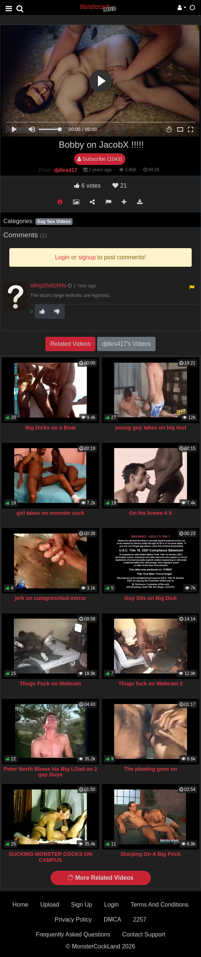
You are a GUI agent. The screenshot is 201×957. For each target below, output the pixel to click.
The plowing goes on (150, 769)
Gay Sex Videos (54, 221)
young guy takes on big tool (150, 428)
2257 (140, 919)
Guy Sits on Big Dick (150, 598)
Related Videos (70, 344)
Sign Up (81, 904)
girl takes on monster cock (50, 513)
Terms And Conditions (160, 904)
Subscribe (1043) (99, 159)
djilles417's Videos (126, 344)
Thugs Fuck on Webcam (50, 684)
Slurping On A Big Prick (150, 854)
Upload (49, 904)
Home (20, 904)
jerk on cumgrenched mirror (50, 598)
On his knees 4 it (150, 513)
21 (119, 185)
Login (111, 904)
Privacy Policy (73, 919)
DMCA (112, 919)
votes (87, 185)
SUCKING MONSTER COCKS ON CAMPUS (50, 857)
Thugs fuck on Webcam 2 (150, 684)
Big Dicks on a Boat (50, 428)
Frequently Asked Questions (73, 934)
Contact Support (143, 934)
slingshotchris (48, 285)
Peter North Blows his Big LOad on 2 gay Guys (50, 772)
